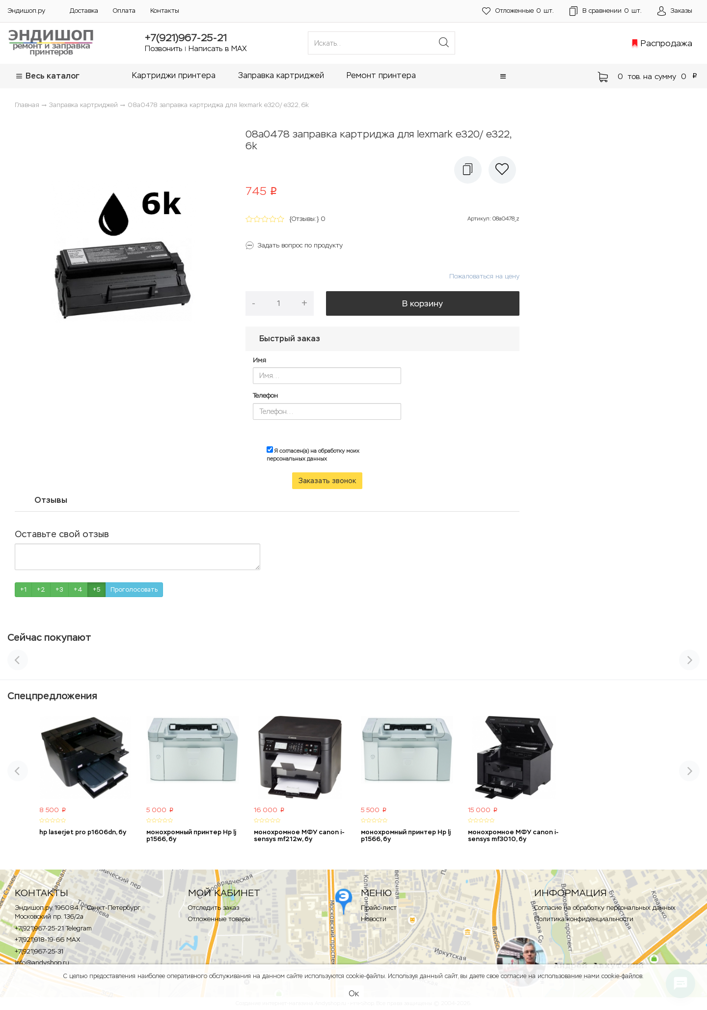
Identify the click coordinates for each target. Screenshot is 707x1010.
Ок (354, 993)
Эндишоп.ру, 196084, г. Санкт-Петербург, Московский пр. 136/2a (78, 912)
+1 (23, 590)
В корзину (422, 303)
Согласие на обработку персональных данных (605, 907)
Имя (259, 360)
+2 (41, 590)
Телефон (265, 395)
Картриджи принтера (174, 75)
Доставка (84, 10)
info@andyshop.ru (42, 962)
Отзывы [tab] (50, 499)
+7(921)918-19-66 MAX (47, 939)
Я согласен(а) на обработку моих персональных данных (313, 454)
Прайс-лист (379, 907)
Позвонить (163, 48)
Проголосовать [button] (134, 590)
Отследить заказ (213, 907)
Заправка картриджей (281, 75)
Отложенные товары (219, 919)
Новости (373, 919)
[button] (503, 76)
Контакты (164, 10)
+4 (78, 590)
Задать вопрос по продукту (300, 245)
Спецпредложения (52, 695)
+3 (59, 590)
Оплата (124, 10)
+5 (96, 590)
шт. (518, 11)
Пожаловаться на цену (484, 276)
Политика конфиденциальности (583, 919)
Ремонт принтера (381, 75)
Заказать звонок (327, 480)
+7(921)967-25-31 (39, 951)
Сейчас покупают (49, 637)
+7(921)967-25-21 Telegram (53, 928)
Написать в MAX (218, 48)
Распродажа (666, 43)
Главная (27, 105)
